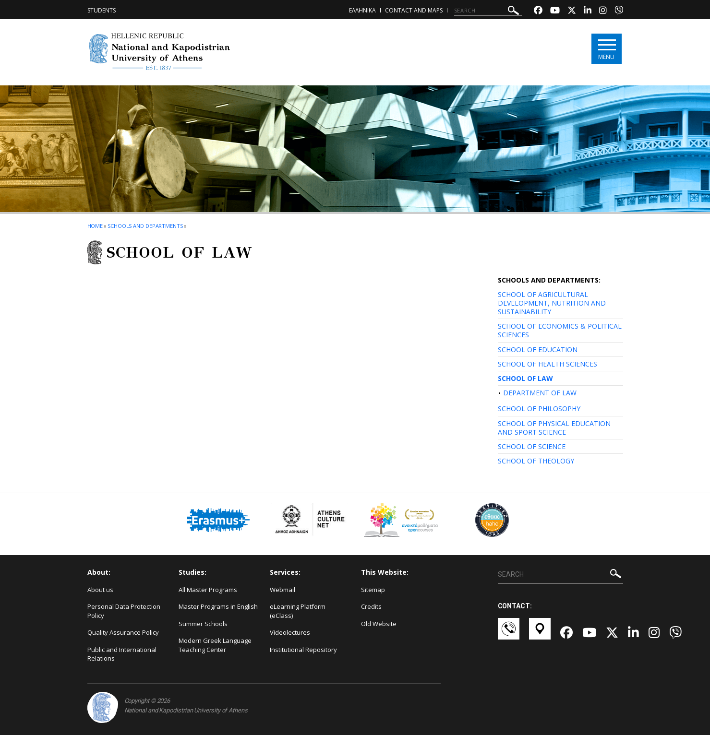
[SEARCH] (488, 10)
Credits (371, 606)
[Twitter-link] (571, 11)
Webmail (282, 589)
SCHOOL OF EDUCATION (538, 349)
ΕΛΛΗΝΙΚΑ (362, 10)
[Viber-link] (618, 11)
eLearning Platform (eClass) (297, 611)
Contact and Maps (414, 10)
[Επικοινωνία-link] (508, 633)
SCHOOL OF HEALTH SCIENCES (547, 363)
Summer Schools (203, 623)
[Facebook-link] (538, 11)
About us (100, 589)
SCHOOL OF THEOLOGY (536, 460)
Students (101, 10)
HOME (95, 225)
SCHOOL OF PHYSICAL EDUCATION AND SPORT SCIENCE (554, 428)
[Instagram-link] (603, 11)
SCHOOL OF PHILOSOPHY (539, 408)
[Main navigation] (606, 49)
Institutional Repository (303, 649)
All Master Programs (208, 589)
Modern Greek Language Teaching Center (215, 645)
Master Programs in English (218, 606)
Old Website (379, 623)
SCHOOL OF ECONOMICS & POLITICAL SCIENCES (560, 330)
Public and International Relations (121, 654)
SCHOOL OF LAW (525, 378)
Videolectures (290, 632)
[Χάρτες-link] (540, 633)
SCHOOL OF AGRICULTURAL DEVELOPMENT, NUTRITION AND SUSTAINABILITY (552, 303)
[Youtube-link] (555, 11)
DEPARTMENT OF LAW (540, 392)
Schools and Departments (145, 225)
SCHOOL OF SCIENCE (532, 446)
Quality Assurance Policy (123, 632)
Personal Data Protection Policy (123, 611)
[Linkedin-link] (587, 11)
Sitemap (373, 589)
